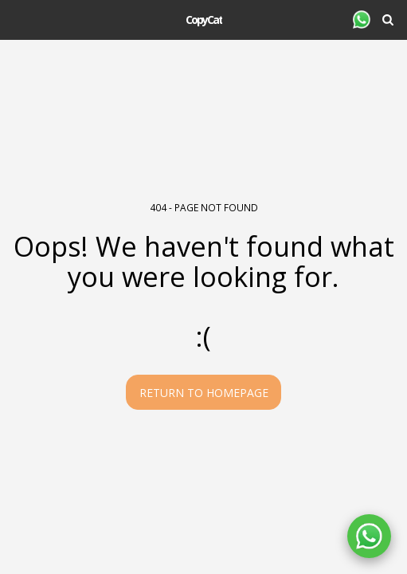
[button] (17, 18)
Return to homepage (203, 392)
